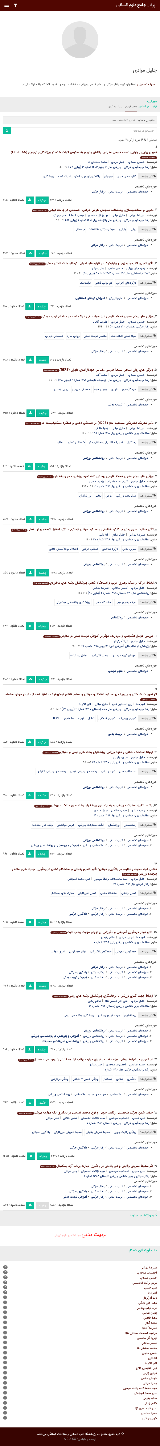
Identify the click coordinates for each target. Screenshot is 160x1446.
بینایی (119, 1079)
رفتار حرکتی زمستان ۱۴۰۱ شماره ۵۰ (129, 326)
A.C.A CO (70, 1439)
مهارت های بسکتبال (62, 893)
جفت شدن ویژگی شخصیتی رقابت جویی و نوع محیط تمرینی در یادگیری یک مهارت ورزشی (85, 1112)
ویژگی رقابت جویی (125, 1132)
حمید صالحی (137, 1064)
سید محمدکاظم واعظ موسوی (111, 878)
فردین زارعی (120, 757)
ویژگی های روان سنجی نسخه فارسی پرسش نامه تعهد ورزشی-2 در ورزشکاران (95, 476)
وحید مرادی (138, 810)
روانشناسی (116, 1094)
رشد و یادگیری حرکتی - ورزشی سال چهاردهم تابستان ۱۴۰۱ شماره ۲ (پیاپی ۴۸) (103, 380)
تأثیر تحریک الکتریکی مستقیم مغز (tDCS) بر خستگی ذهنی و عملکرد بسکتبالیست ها (89, 422)
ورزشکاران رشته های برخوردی (73, 602)
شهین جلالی (70, 1118)
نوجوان (108, 176)
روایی (133, 229)
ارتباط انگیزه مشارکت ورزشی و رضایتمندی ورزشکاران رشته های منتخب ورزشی (93, 805)
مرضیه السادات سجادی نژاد (68, 215)
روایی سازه (73, 336)
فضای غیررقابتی (87, 893)
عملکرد (60, 442)
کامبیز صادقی (120, 588)
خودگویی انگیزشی (100, 951)
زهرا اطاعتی (101, 428)
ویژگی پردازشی (60, 1079)
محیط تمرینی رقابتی (98, 1132)
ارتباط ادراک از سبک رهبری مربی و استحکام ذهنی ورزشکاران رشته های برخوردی (93, 582)
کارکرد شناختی (110, 549)
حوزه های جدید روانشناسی (90, 1094)
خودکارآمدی (129, 389)
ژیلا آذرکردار (121, 641)
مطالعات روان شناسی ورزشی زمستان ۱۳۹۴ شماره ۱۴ (119, 1006)
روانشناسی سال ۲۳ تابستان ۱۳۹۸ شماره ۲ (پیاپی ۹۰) (118, 593)
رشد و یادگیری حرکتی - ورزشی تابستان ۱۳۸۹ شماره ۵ (118, 1123)
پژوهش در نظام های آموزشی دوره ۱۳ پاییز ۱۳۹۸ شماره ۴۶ (115, 646)
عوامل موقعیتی (65, 825)
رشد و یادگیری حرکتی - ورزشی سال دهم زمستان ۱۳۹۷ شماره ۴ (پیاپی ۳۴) (105, 709)
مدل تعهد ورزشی (126, 495)
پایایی (122, 229)
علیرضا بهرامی (137, 215)
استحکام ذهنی (102, 602)
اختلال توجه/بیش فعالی (63, 549)
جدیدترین (131, 106)
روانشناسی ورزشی (93, 845)
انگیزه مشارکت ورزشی (91, 825)
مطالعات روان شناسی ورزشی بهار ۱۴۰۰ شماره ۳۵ (121, 433)
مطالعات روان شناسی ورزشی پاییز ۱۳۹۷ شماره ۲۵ (120, 762)
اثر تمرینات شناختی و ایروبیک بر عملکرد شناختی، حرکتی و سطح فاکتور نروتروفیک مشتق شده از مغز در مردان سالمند (81, 696)
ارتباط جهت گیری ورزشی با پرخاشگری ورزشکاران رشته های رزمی (102, 995)
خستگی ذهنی (76, 442)
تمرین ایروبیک (127, 718)
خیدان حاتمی (119, 810)
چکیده (42, 200)
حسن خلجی (115, 268)
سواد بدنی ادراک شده (123, 336)
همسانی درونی (54, 336)
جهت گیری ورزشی (109, 1015)
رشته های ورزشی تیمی (83, 771)
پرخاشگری (130, 1015)
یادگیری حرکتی (41, 1132)
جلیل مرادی (118, 162)
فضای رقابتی (128, 893)
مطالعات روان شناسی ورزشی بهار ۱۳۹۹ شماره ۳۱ (121, 486)
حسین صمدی (136, 162)
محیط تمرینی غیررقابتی (68, 1132)
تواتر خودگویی (77, 951)
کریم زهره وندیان (117, 481)
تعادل (91, 718)
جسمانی (80, 229)
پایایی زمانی (61, 389)
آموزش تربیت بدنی (124, 655)
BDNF (56, 718)
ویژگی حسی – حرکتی (86, 1079)
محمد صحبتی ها (97, 162)
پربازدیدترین (115, 106)
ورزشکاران (48, 176)
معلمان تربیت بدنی (95, 336)
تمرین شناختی (106, 718)
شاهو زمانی (94, 1001)
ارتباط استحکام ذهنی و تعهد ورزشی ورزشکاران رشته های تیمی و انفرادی (97, 752)
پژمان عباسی (96, 481)
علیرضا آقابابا (100, 321)
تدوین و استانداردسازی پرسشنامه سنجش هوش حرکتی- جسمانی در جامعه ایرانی (92, 210)
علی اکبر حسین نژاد (116, 1001)
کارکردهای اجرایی (126, 282)
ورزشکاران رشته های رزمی (79, 1015)
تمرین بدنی (129, 549)
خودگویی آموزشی (125, 951)
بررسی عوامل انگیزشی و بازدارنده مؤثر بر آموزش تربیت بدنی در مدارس (98, 635)
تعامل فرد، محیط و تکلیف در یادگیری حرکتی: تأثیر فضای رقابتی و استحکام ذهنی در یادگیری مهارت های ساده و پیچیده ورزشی (84, 871)
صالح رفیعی (108, 937)
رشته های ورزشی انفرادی (51, 771)
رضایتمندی (130, 825)
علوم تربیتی (116, 298)
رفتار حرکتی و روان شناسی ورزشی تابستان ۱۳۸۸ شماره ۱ (116, 1176)
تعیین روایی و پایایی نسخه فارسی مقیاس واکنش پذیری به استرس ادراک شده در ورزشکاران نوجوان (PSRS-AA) (84, 154)
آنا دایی (103, 534)
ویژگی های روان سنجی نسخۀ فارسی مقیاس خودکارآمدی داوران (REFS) (98, 369)
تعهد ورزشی (108, 771)
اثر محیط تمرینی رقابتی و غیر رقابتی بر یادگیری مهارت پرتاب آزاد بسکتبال (96, 1166)
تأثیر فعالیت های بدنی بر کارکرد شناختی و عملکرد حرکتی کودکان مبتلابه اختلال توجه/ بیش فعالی (82, 529)
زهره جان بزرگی (135, 268)
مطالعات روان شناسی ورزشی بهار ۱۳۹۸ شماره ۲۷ (121, 539)
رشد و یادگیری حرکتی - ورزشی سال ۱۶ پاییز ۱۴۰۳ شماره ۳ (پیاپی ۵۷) (108, 167)
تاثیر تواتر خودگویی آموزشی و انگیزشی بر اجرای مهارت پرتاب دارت (101, 932)
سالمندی (69, 718)
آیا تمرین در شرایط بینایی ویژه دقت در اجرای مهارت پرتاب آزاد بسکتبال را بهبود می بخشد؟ (85, 1059)
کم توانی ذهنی (103, 282)
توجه (81, 718)
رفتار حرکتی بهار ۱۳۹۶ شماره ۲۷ (131, 884)
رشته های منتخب (42, 825)
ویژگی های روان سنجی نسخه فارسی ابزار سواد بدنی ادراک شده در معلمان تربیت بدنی (89, 316)
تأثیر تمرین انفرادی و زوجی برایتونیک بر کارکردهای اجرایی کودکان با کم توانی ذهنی (91, 263)
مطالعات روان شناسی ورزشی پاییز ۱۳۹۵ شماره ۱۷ (121, 942)
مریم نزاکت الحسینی (93, 1118)
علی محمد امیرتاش (78, 878)
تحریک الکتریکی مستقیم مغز (106, 442)
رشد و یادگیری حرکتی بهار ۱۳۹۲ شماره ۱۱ (126, 1069)
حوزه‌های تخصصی (137, 191)
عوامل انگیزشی (100, 655)
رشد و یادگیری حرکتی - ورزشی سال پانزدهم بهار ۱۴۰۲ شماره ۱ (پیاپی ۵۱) (107, 220)
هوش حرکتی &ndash (102, 229)
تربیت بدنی (115, 191)
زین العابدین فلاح (122, 704)
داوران (114, 389)
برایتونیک (85, 282)
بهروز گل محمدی (98, 215)
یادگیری (131, 1079)
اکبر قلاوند (85, 704)
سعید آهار (101, 375)
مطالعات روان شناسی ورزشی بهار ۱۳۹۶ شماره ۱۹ (121, 815)
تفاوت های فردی (126, 176)
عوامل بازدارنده (79, 655)
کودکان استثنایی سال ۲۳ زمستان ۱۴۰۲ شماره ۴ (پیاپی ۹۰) (116, 273)
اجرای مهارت (58, 951)
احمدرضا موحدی (116, 1064)
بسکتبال (131, 442)
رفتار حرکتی (97, 913)
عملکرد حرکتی (90, 549)
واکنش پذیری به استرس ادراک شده (79, 176)
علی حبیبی (138, 1118)
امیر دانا (140, 704)
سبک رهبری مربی (125, 602)
